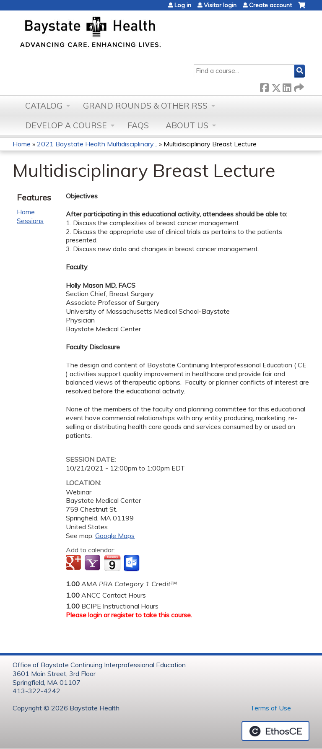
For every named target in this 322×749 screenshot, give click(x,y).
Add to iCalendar (112, 562)
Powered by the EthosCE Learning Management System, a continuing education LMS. (275, 731)
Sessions (30, 220)
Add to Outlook (132, 563)
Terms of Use (270, 708)
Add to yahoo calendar (93, 563)
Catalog (43, 106)
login (95, 615)
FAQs (138, 125)
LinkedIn (287, 86)
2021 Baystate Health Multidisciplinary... (97, 144)
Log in (182, 5)
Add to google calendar (74, 563)
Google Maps (115, 535)
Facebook (264, 86)
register (122, 615)
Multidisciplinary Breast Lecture (210, 144)
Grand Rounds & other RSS (145, 106)
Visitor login (220, 5)
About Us (187, 125)
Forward (298, 86)
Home (22, 144)
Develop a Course (66, 125)
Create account (270, 5)
